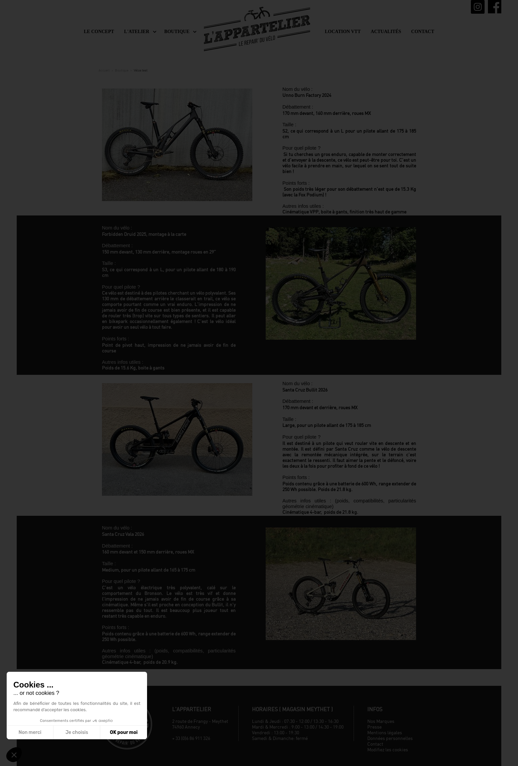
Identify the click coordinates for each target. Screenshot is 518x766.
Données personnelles (390, 738)
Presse (374, 727)
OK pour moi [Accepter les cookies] (124, 732)
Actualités (386, 31)
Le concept (99, 31)
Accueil (104, 70)
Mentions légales (384, 732)
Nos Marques (380, 721)
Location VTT (343, 31)
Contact (422, 31)
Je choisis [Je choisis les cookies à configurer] (77, 732)
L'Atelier (136, 31)
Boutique (176, 31)
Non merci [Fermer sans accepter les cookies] (29, 732)
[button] (14, 755)
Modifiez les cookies (387, 749)
